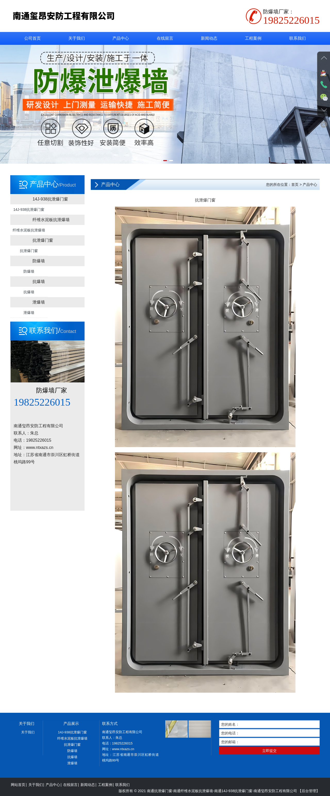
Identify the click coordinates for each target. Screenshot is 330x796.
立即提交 (269, 788)
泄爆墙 (28, 313)
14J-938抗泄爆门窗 (29, 209)
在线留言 (165, 38)
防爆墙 (28, 271)
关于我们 (76, 38)
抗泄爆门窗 (29, 251)
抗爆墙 (28, 292)
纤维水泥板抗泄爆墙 (29, 230)
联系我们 (297, 38)
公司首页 (32, 38)
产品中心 (120, 38)
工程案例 (253, 38)
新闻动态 (209, 38)
